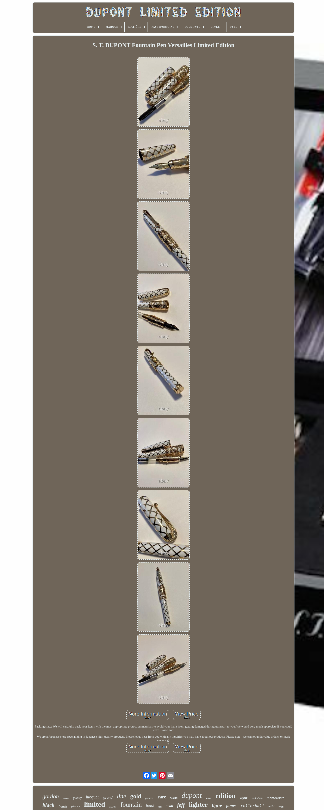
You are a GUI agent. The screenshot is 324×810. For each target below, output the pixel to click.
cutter (66, 798)
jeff (181, 805)
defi (160, 806)
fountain (131, 804)
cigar (244, 797)
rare (161, 796)
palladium (257, 797)
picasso (149, 797)
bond (150, 806)
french (62, 806)
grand (108, 797)
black (49, 805)
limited (94, 804)
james (231, 805)
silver (208, 798)
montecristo (276, 798)
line (121, 796)
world (173, 797)
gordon (50, 796)
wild (271, 806)
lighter (198, 804)
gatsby (77, 797)
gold (135, 796)
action (112, 806)
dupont (192, 795)
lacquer (92, 796)
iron (170, 806)
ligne (217, 805)
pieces (75, 806)
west (281, 806)
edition (226, 795)
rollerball (252, 806)
